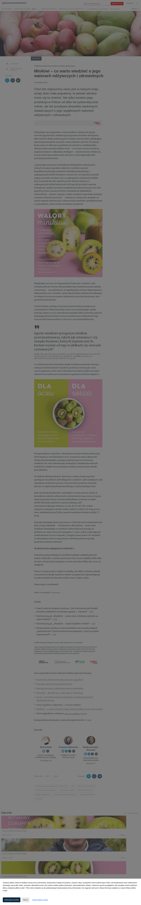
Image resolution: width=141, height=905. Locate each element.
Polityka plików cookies (40, 900)
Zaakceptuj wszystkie (11, 900)
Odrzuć (25, 900)
